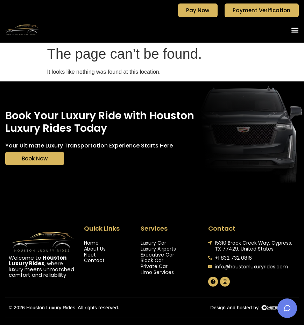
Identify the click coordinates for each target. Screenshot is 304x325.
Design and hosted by (234, 307)
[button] (295, 30)
